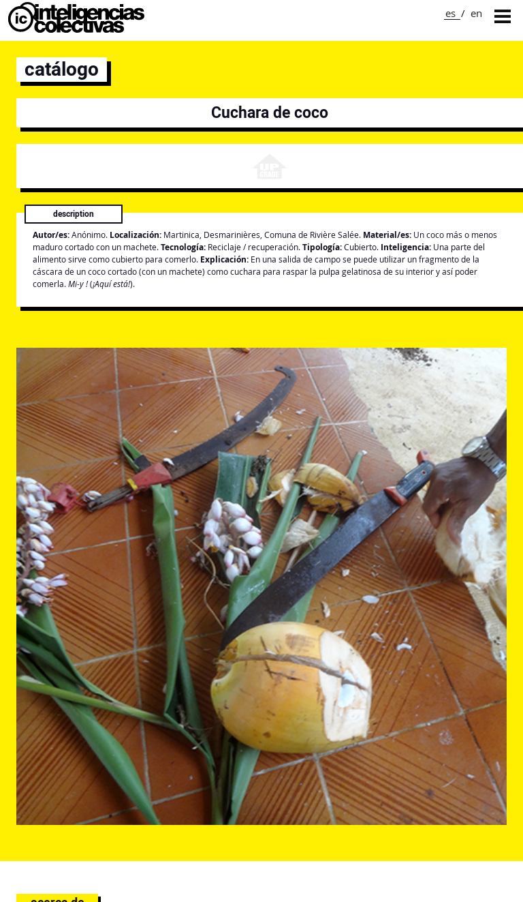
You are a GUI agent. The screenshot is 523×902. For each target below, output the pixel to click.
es (450, 13)
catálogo (62, 69)
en (476, 13)
